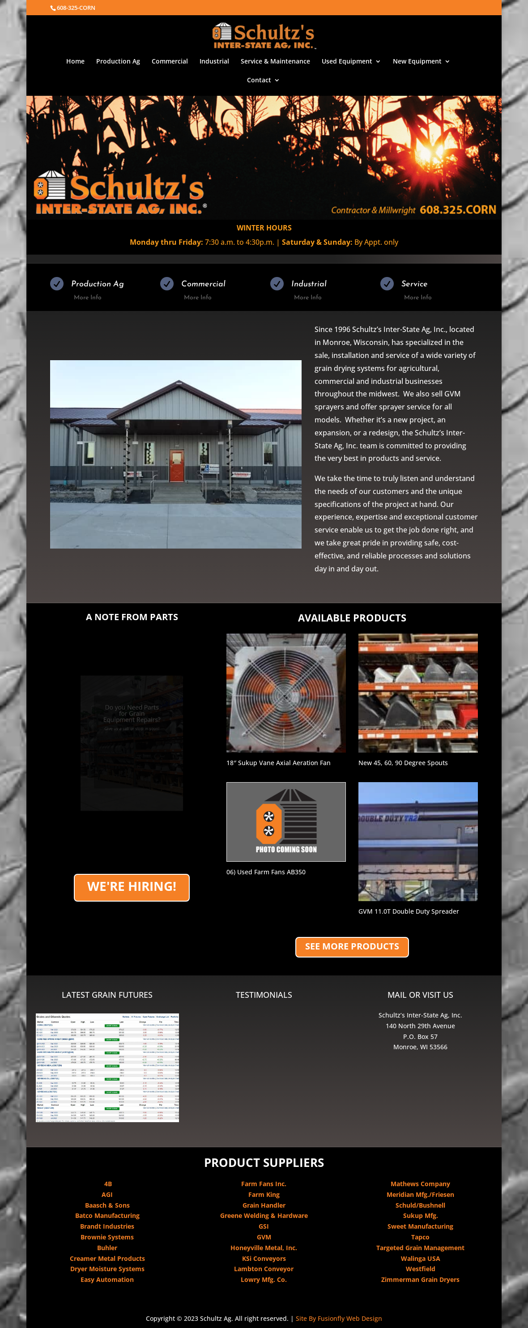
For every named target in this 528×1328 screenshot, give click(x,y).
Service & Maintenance (275, 61)
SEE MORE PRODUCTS (352, 946)
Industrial (214, 61)
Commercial (170, 61)
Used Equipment (347, 61)
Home (75, 61)
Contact (259, 80)
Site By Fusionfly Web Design (339, 1318)
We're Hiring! (131, 885)
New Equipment (417, 61)
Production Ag (118, 61)
